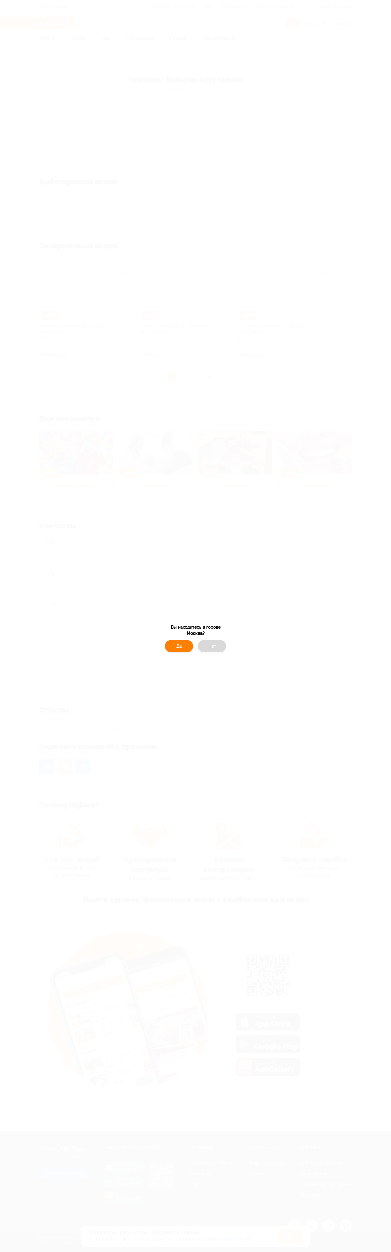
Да (179, 646)
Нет (212, 646)
